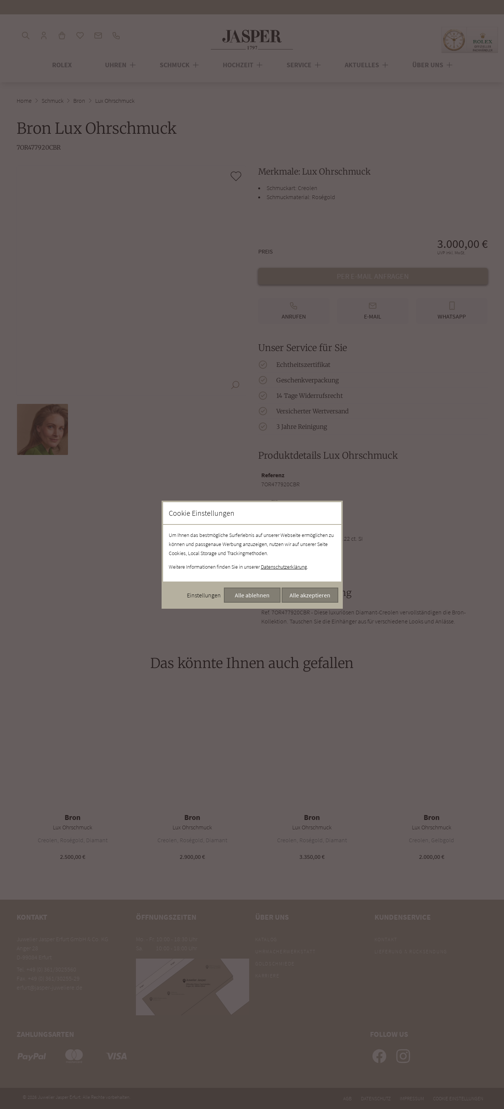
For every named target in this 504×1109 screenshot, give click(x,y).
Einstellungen (204, 595)
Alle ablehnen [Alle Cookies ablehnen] (252, 595)
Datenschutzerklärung (284, 566)
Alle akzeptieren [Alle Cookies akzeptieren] (310, 595)
